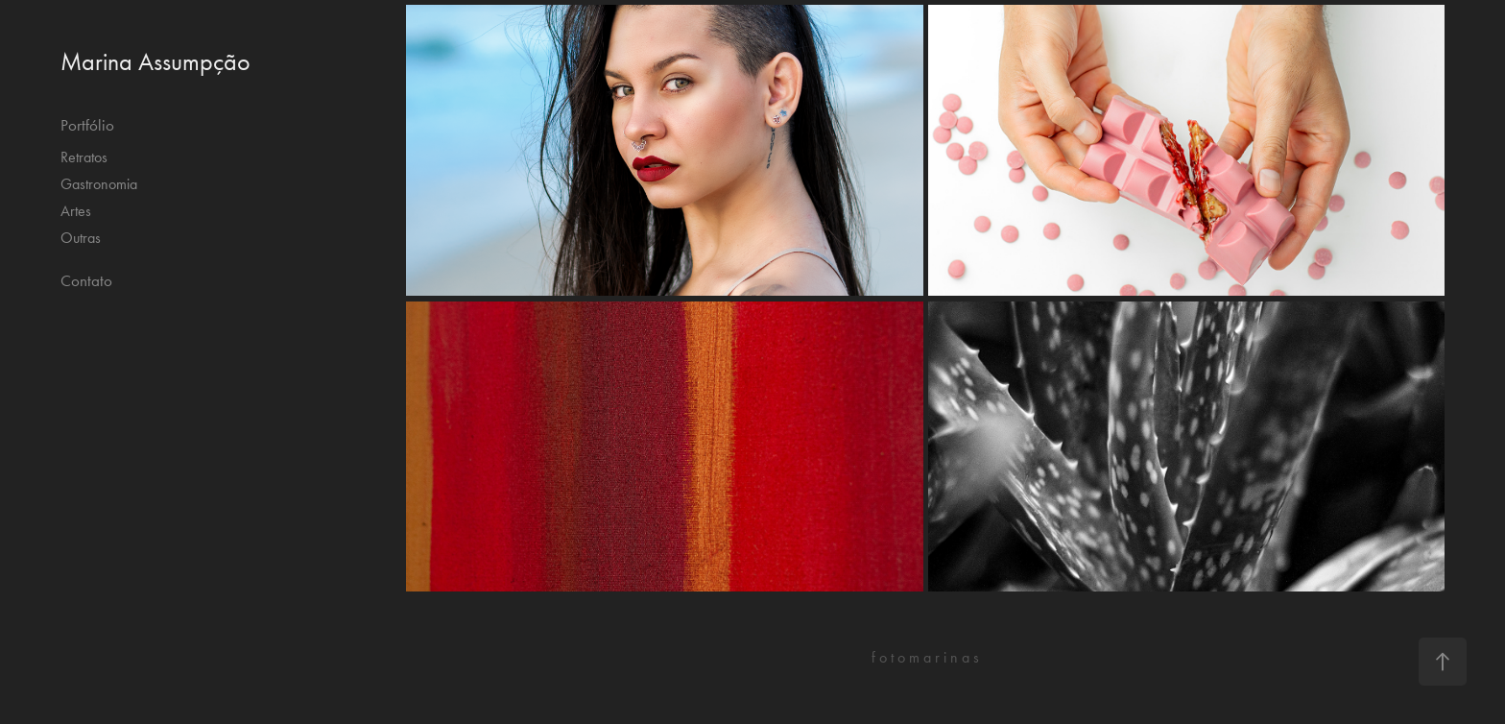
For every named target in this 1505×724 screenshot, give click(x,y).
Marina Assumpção (155, 62)
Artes (75, 211)
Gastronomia (98, 184)
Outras (80, 238)
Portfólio (87, 124)
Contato (86, 280)
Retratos (84, 157)
